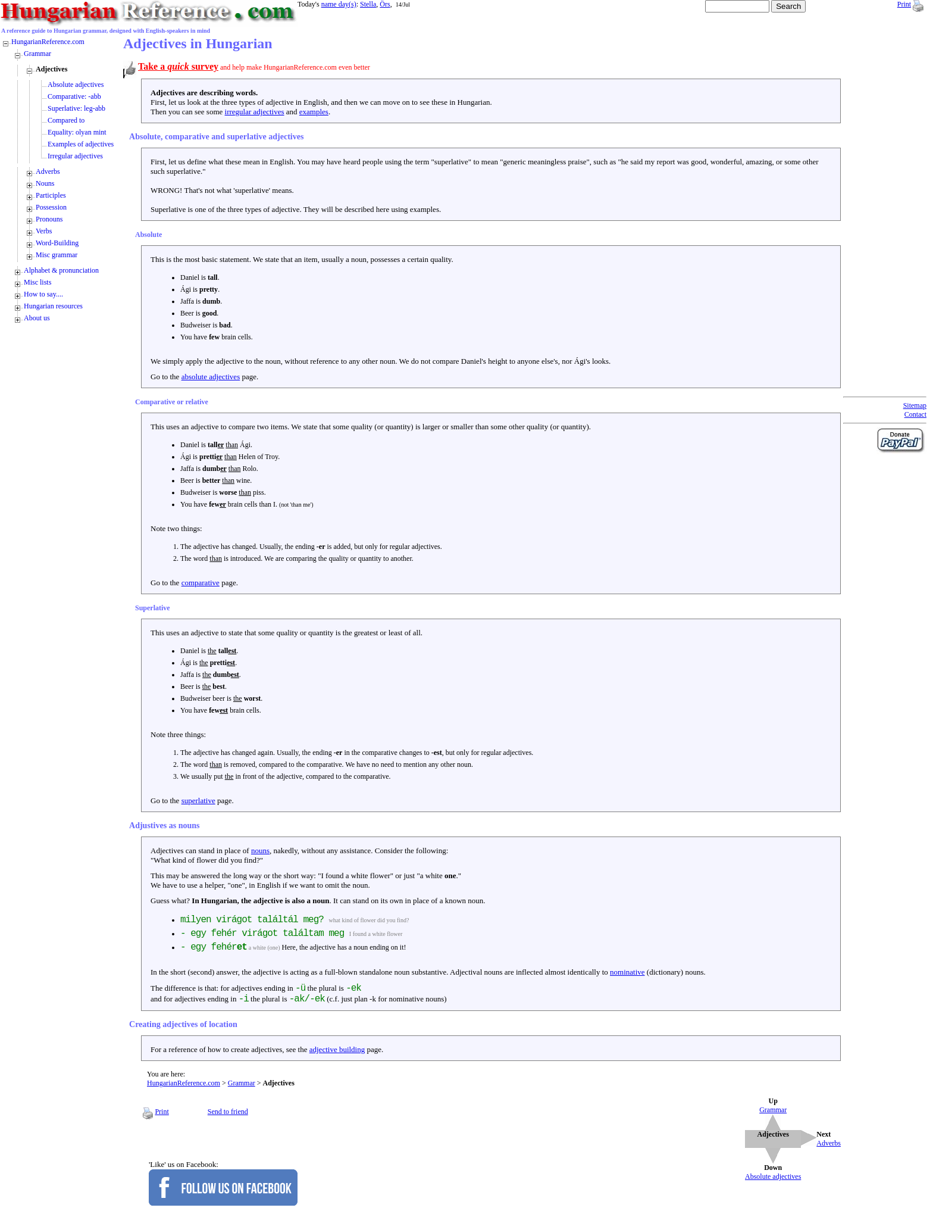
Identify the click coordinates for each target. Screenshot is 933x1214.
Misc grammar (56, 255)
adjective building (337, 1049)
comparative (200, 582)
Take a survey (178, 66)
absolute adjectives (210, 376)
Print (904, 4)
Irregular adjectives (75, 156)
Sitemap (914, 405)
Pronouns (49, 219)
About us (37, 318)
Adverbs (48, 171)
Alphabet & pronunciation (61, 270)
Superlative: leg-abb (76, 108)
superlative (198, 800)
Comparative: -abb (74, 96)
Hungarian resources (53, 306)
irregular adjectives (254, 111)
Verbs (44, 231)
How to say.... (43, 294)
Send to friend (228, 1111)
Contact (915, 414)
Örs (385, 4)
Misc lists (37, 282)
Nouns (45, 183)
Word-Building (57, 243)
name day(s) (338, 4)
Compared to (66, 120)
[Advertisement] (890, 214)
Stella (368, 4)
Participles (51, 195)
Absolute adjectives (76, 84)
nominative (627, 972)
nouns (260, 850)
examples (313, 111)
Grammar (241, 1083)
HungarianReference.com (183, 1083)
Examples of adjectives (81, 144)
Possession (51, 207)
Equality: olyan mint (77, 132)
